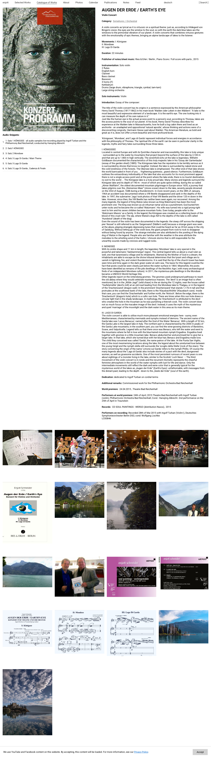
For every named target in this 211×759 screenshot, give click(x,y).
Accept (200, 752)
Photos (79, 2)
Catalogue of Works (47, 2)
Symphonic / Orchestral (125, 21)
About (66, 2)
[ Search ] (203, 2)
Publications (110, 2)
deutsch (168, 2)
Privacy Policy (141, 752)
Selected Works (23, 2)
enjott (6, 2)
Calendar (93, 2)
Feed (137, 2)
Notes (126, 2)
